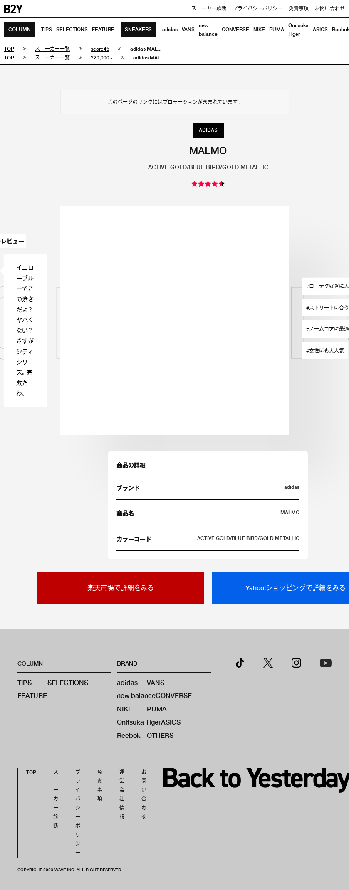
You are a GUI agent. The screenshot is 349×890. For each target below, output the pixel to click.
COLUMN (19, 29)
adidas (170, 29)
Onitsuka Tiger (139, 722)
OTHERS (160, 735)
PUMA (276, 29)
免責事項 (299, 8)
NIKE (259, 29)
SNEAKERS (138, 29)
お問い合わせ (330, 8)
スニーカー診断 (208, 8)
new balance (136, 695)
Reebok (129, 735)
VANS (188, 29)
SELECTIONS (72, 29)
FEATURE (103, 29)
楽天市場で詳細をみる (120, 588)
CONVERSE (235, 29)
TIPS (46, 29)
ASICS (320, 29)
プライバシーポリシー (257, 8)
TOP (31, 772)
